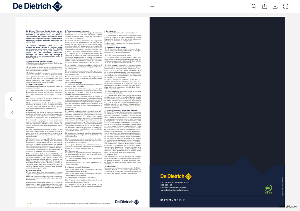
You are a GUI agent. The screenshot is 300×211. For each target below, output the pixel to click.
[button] (151, 6)
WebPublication (288, 206)
